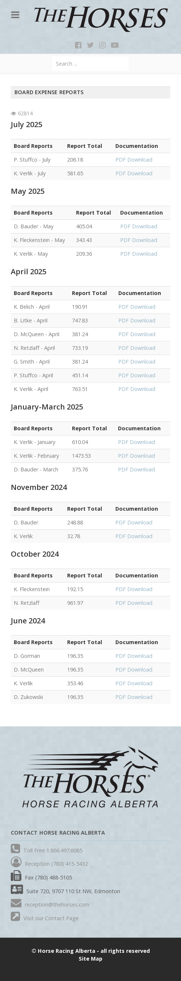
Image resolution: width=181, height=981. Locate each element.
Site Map (90, 958)
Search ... (52, 56)
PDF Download (133, 159)
